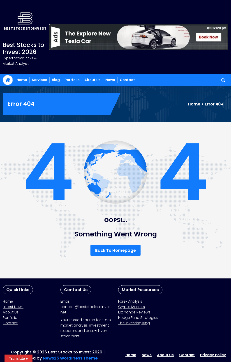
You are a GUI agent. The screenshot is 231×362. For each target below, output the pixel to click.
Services (39, 79)
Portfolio (72, 79)
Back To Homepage (115, 250)
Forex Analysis (130, 301)
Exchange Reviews (134, 312)
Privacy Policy (213, 354)
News (110, 79)
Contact (127, 79)
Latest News (13, 306)
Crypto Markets (131, 306)
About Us (92, 79)
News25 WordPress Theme (70, 358)
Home (21, 79)
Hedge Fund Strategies (138, 317)
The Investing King (134, 323)
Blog (56, 79)
